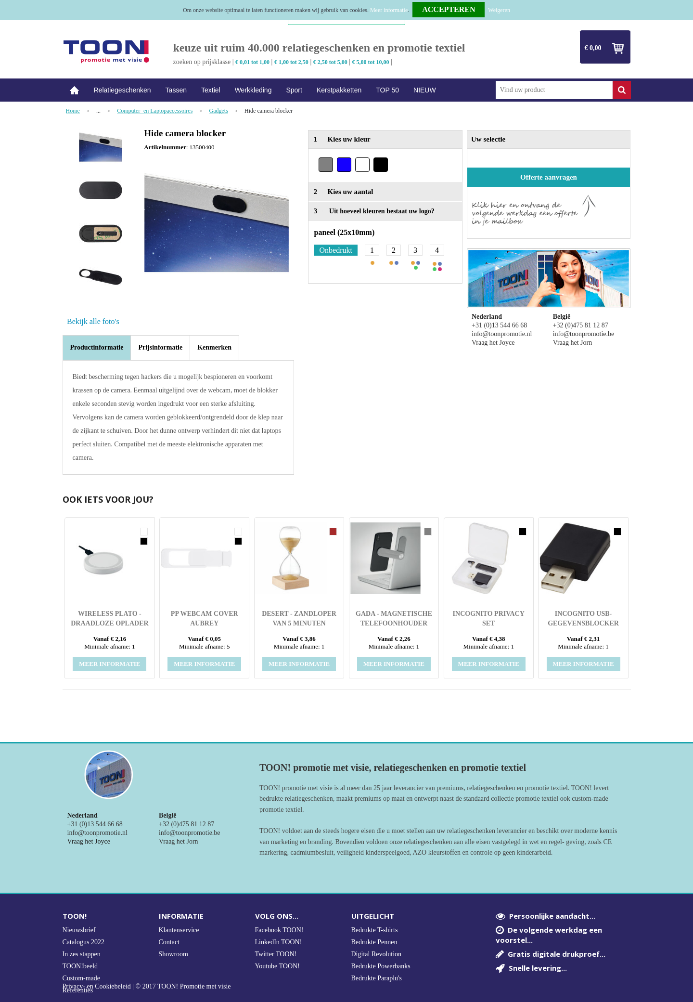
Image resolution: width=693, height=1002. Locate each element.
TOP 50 (387, 90)
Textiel (210, 90)
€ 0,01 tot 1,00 (252, 62)
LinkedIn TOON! (278, 942)
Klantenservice (179, 930)
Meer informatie (389, 10)
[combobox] (554, 90)
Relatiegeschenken (122, 90)
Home (75, 90)
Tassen (176, 90)
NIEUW (424, 90)
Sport (294, 90)
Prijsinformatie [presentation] (160, 347)
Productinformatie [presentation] (97, 347)
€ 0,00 (593, 48)
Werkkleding (253, 90)
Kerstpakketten (339, 90)
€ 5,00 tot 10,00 (370, 62)
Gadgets (218, 111)
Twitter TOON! (276, 954)
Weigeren (499, 10)
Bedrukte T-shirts (374, 930)
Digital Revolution (376, 954)
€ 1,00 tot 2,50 (291, 62)
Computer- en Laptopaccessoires (154, 111)
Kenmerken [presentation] (214, 347)
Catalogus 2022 (84, 942)
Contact (169, 942)
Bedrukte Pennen (374, 942)
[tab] (97, 347)
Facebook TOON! (279, 930)
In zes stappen (82, 954)
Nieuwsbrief (79, 930)
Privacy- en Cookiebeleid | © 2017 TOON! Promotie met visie (147, 986)
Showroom (173, 954)
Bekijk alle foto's (93, 321)
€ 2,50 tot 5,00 (330, 62)
